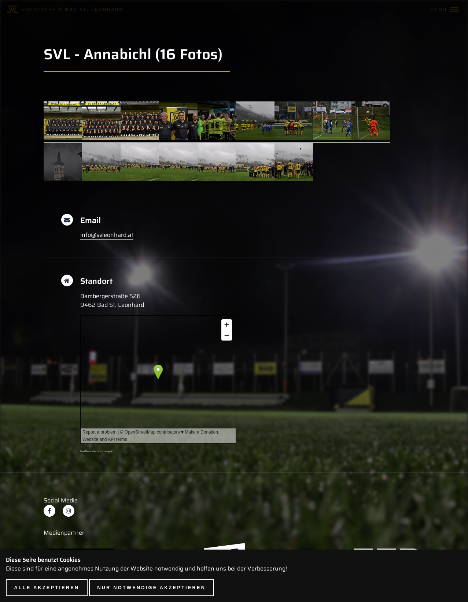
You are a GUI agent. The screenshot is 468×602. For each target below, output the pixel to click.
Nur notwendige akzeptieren (151, 587)
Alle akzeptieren (46, 587)
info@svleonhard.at (106, 234)
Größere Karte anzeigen (96, 451)
